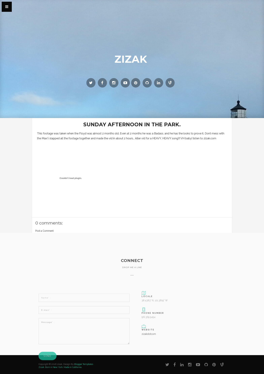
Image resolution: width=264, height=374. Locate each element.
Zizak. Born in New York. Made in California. (60, 367)
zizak (130, 59)
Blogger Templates (83, 364)
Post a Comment (44, 230)
